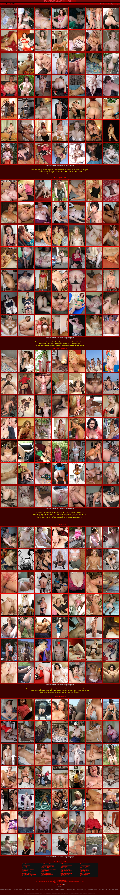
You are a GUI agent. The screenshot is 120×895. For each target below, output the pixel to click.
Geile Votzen (46, 876)
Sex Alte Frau (84, 876)
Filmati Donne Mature (48, 865)
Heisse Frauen (26, 865)
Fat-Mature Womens (48, 874)
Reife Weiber (46, 870)
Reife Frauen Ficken (67, 865)
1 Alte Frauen (65, 874)
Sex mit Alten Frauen (48, 871)
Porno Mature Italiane (28, 869)
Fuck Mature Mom (27, 871)
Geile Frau (25, 870)
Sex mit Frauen (84, 869)
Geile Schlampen (85, 870)
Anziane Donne (27, 873)
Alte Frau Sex (84, 863)
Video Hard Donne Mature (49, 869)
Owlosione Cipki (66, 869)
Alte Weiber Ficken (85, 873)
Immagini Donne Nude (48, 866)
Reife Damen (84, 871)
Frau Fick (25, 866)
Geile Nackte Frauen (28, 867)
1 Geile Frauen (65, 876)
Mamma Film (46, 867)
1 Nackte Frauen (85, 866)
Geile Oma (64, 867)
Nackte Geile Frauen (86, 867)
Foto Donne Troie (28, 876)
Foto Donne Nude (47, 863)
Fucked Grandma (47, 873)
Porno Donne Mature (67, 870)
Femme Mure (84, 874)
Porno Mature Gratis (67, 873)
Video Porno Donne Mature (29, 874)
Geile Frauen (65, 863)
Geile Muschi (65, 866)
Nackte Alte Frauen (85, 865)
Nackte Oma (26, 863)
